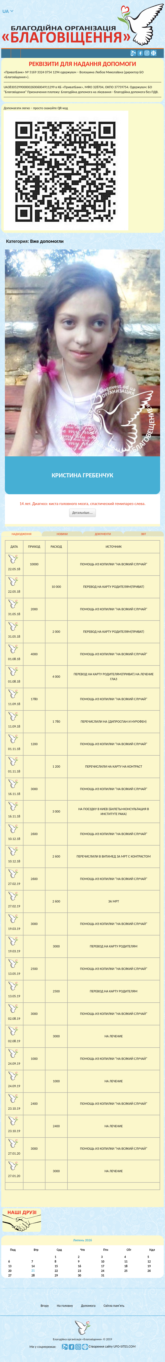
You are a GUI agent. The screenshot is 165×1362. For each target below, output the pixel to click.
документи (103, 534)
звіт (143, 534)
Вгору (45, 1306)
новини (62, 534)
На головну (65, 1306)
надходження (22, 534)
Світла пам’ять (114, 1306)
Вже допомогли (47, 241)
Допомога (88, 1306)
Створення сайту (101, 1346)
